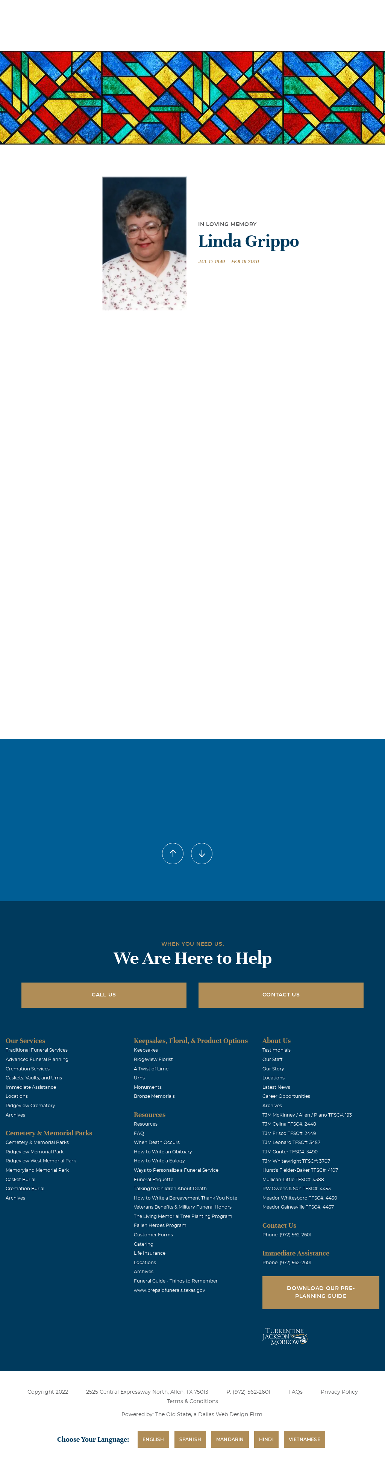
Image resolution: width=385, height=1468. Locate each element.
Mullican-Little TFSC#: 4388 (293, 1179)
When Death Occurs (157, 1142)
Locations (159, 11)
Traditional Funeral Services (37, 1050)
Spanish (190, 1439)
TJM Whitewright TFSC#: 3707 (296, 1161)
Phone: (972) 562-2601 (286, 1235)
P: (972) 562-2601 (248, 1392)
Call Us (104, 995)
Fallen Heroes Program (160, 1225)
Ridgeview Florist (153, 1059)
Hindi (266, 1439)
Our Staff (272, 1059)
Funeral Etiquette (153, 1179)
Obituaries (201, 11)
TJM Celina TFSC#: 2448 (289, 1124)
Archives (15, 1115)
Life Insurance (149, 1253)
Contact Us (281, 995)
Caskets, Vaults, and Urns (34, 1078)
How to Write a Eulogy (159, 1161)
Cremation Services (28, 1069)
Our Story (273, 1069)
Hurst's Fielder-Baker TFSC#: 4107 (300, 1170)
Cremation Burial (25, 1188)
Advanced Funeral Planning (37, 1059)
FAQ (139, 1133)
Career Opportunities (286, 1096)
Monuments (148, 1087)
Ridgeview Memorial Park (35, 1152)
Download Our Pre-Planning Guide (321, 1292)
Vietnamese (304, 1439)
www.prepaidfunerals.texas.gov (169, 1290)
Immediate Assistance (31, 1087)
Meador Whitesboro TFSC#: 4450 (299, 1198)
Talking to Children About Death (170, 1188)
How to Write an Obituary (163, 1152)
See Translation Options (255, 12)
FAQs (295, 1392)
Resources (146, 1124)
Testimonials (276, 1050)
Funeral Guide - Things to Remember (176, 1281)
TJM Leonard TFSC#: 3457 (291, 1142)
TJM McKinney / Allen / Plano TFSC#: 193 (307, 1115)
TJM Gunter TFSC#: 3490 (290, 1152)
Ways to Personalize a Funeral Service (176, 1170)
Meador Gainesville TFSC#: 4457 (298, 1207)
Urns (139, 1078)
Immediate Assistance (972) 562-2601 (335, 11)
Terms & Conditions (192, 1401)
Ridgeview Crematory (30, 1105)
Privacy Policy (339, 1392)
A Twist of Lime (151, 1069)
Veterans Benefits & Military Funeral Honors (183, 1207)
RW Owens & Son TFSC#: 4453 (296, 1188)
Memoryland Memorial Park (37, 1170)
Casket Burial (20, 1179)
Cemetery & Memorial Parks (37, 1142)
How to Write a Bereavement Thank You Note (185, 1198)
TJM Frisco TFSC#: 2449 (289, 1133)
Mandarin (230, 1439)
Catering (143, 1244)
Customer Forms (153, 1235)
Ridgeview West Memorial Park (41, 1161)
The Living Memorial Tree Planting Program (183, 1216)
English (153, 1439)
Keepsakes (146, 1050)
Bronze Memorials (154, 1096)
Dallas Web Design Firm (230, 1414)
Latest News (276, 1087)
